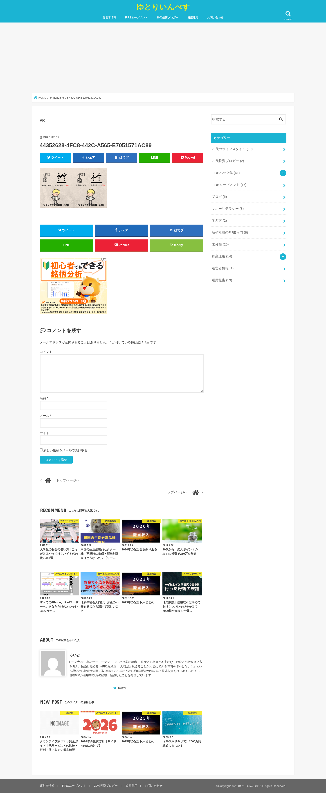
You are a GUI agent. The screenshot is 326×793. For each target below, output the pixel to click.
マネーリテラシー (228, 208)
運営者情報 (109, 17)
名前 (44, 398)
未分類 (220, 244)
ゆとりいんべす (163, 6)
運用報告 (222, 280)
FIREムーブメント (136, 17)
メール (45, 415)
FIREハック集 (226, 172)
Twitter (121, 688)
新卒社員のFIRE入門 (230, 232)
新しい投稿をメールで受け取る (65, 450)
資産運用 (192, 17)
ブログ (219, 196)
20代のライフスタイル (232, 149)
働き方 (219, 220)
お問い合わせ (215, 17)
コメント (46, 352)
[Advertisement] (163, 57)
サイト (44, 433)
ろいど (74, 655)
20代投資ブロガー (168, 17)
